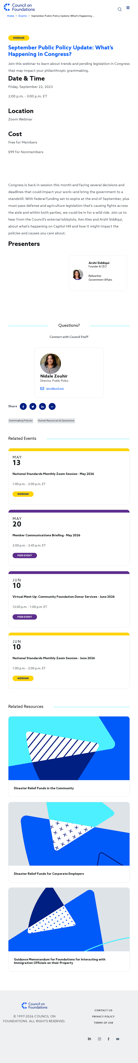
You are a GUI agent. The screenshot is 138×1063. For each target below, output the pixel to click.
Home (10, 16)
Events (23, 16)
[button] (119, 9)
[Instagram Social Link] (99, 1038)
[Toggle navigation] (128, 8)
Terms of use (103, 1023)
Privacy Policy (103, 1016)
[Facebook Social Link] (108, 1038)
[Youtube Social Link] (117, 1038)
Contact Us (103, 1010)
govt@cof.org (55, 388)
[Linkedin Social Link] (89, 1038)
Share (12, 406)
